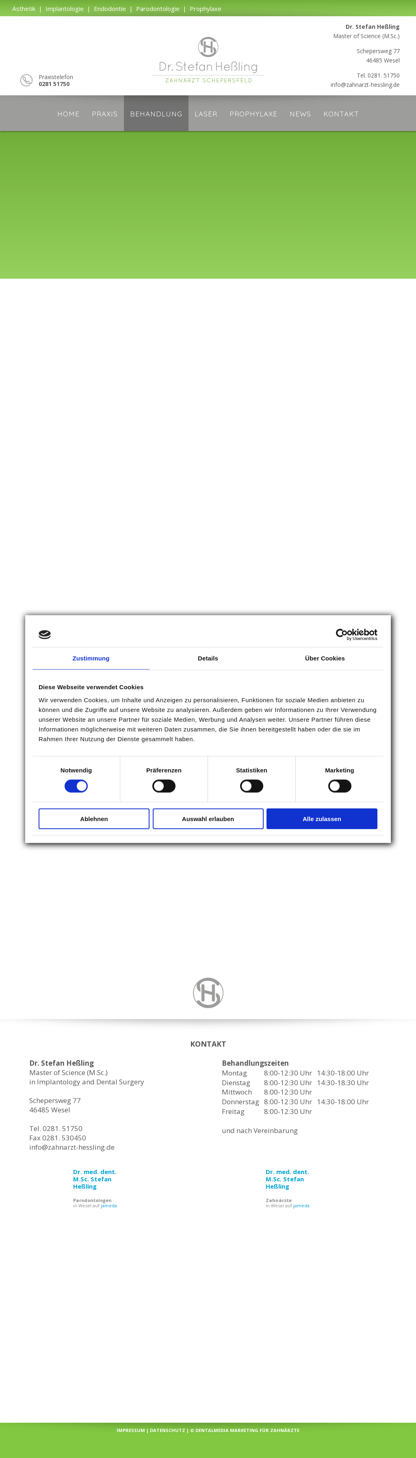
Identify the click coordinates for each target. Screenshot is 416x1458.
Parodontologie (158, 8)
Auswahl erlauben (208, 818)
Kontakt (341, 114)
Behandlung (156, 114)
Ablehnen (94, 818)
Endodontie (110, 8)
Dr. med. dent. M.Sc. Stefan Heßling (95, 1179)
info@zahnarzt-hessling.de (365, 84)
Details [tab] (208, 658)
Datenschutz (167, 1430)
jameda (109, 1205)
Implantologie (65, 8)
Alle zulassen (322, 818)
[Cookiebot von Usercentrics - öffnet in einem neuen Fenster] (341, 635)
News (300, 114)
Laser (206, 114)
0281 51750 (54, 84)
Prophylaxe (205, 8)
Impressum (131, 1430)
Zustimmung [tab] (91, 658)
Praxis (105, 114)
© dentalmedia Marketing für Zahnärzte (244, 1430)
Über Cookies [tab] (325, 658)
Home (68, 114)
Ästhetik (23, 8)
